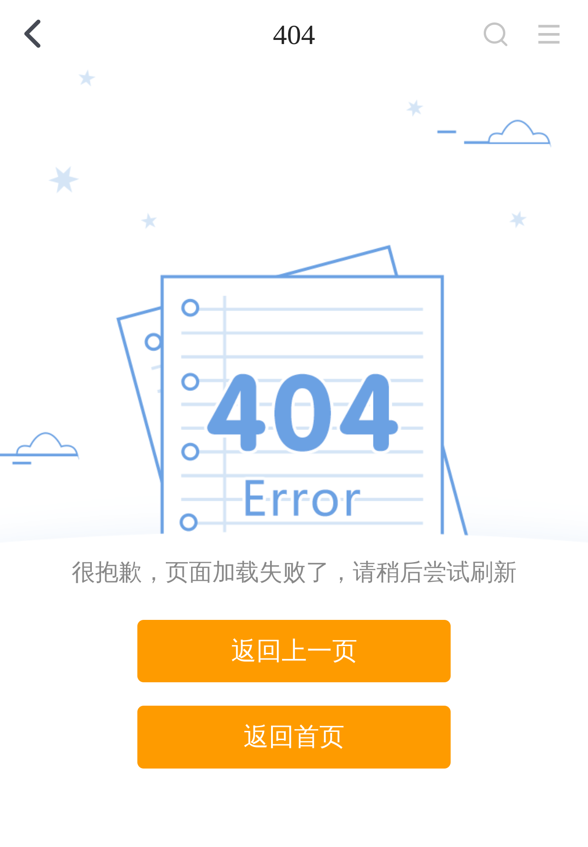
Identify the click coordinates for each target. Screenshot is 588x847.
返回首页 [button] (294, 737)
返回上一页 (294, 651)
